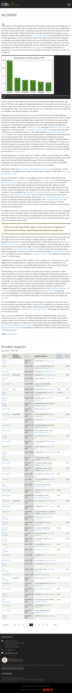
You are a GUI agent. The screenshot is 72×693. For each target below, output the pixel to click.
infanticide (5, 298)
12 (23, 625)
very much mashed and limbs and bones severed (42, 192)
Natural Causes (12, 334)
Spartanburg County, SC (42, 368)
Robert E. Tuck (6, 430)
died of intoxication (18, 151)
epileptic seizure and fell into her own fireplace (17, 325)
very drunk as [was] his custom (36, 130)
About (22, 689)
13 (27, 625)
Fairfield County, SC (45, 465)
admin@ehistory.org (11, 653)
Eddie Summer (6, 574)
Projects (27, 689)
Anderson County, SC (41, 486)
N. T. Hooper (6, 589)
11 (19, 625)
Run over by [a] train (9, 182)
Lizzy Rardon (6, 425)
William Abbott (6, 495)
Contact (39, 689)
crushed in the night (48, 291)
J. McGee (4, 420)
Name (4, 356)
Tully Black (5, 389)
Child (68, 356)
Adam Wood (6, 512)
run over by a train (22, 180)
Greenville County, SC (49, 361)
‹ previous (5, 625)
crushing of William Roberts (54, 199)
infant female (6, 501)
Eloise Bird (5, 371)
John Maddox (6, 555)
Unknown (5, 479)
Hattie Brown (6, 468)
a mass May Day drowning (40, 35)
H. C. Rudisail (6, 605)
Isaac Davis (5, 447)
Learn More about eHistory (13, 668)
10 (15, 625)
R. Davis (4, 544)
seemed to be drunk (33, 127)
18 (47, 625)
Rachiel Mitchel (6, 560)
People (33, 689)
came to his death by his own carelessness (55, 197)
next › (55, 625)
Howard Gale (6, 384)
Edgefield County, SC (41, 386)
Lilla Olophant (6, 414)
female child (5, 375)
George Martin (6, 506)
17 (43, 625)
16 (39, 625)
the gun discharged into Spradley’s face (24, 249)
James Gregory (6, 490)
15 (35, 625)
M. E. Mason (6, 474)
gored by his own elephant (12, 327)
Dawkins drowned (36, 47)
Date (27, 356)
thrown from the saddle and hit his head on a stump (34, 169)
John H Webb (6, 610)
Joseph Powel (6, 409)
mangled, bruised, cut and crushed (20, 194)
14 (31, 625)
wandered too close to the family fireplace (33, 309)
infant (4, 366)
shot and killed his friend (39, 254)
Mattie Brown (6, 463)
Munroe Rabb (6, 441)
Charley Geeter (6, 583)
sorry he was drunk (59, 127)
